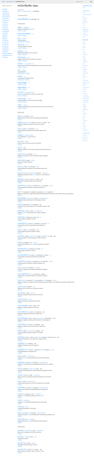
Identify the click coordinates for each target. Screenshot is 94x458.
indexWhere (22, 223)
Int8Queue (4, 38)
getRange (21, 211)
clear (19, 147)
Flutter (3, 1)
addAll (20, 122)
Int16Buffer (5, 22)
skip (19, 356)
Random (25, 343)
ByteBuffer (26, 27)
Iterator (27, 64)
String (22, 242)
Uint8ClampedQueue (7, 55)
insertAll (20, 236)
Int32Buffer (5, 26)
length (20, 76)
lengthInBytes (22, 82)
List (25, 141)
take (19, 381)
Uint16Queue (5, 42)
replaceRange (22, 318)
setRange (21, 337)
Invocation (31, 274)
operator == (22, 437)
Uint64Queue (5, 50)
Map (26, 135)
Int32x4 (29, 11)
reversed (20, 92)
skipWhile (21, 362)
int (29, 19)
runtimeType (22, 98)
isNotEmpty (22, 57)
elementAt (21, 160)
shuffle (20, 343)
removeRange (22, 305)
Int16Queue (5, 24)
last (19, 70)
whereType (21, 419)
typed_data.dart (10, 1)
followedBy (21, 198)
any (19, 129)
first (19, 38)
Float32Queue (5, 13)
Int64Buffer (5, 33)
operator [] (21, 443)
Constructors (87, 6)
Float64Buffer (5, 18)
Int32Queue (5, 27)
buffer (20, 27)
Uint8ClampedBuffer (7, 53)
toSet (19, 400)
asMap (20, 135)
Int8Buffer (4, 37)
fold (19, 192)
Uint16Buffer (5, 40)
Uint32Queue (5, 46)
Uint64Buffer (5, 48)
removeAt (21, 293)
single (20, 105)
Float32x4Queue (6, 16)
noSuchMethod (23, 274)
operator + (21, 430)
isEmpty (20, 51)
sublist (20, 375)
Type (29, 98)
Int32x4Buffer (23, 19)
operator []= (22, 449)
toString (20, 406)
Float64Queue (5, 20)
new (84, 7)
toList (19, 394)
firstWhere (21, 185)
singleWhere (22, 350)
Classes (4, 9)
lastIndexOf (22, 248)
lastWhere (21, 261)
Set (24, 400)
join (19, 242)
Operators (86, 133)
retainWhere (22, 324)
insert (19, 230)
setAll (19, 331)
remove (20, 286)
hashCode (21, 45)
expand (20, 173)
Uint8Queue (5, 57)
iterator (20, 64)
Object (19, 11)
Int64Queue (5, 35)
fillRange (21, 179)
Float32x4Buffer (6, 15)
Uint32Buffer (5, 44)
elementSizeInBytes (24, 33)
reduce (20, 280)
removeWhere (22, 312)
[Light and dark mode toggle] (91, 2)
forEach (20, 204)
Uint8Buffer (5, 51)
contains (21, 154)
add (19, 116)
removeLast (22, 299)
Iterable (27, 92)
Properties (86, 11)
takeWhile (21, 387)
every (19, 166)
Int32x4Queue (5, 31)
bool (26, 51)
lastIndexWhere (23, 255)
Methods (85, 40)
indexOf (20, 217)
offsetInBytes (22, 87)
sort (19, 368)
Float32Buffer (5, 11)
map (19, 267)
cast (19, 141)
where (20, 413)
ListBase (24, 11)
